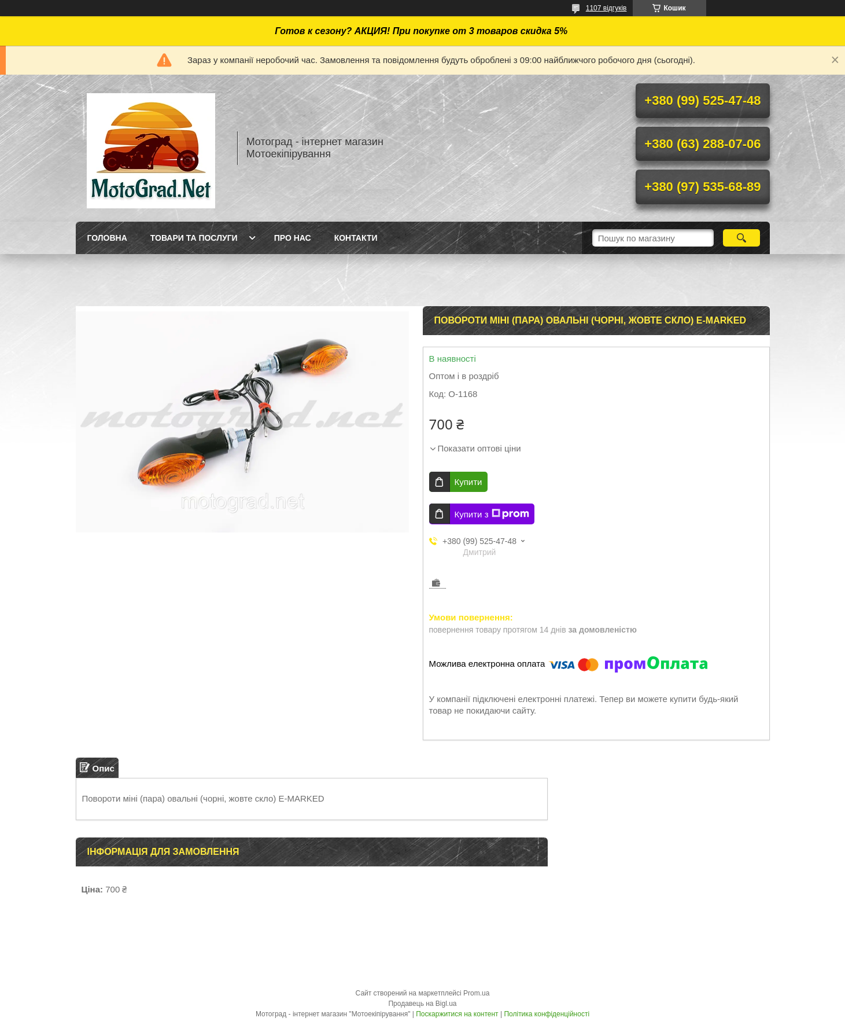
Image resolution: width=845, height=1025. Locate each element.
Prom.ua (476, 993)
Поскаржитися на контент (457, 1014)
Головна (107, 238)
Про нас (292, 238)
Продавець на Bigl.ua (422, 1004)
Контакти (356, 238)
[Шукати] (742, 238)
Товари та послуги (194, 238)
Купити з (492, 514)
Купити (468, 482)
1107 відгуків (606, 8)
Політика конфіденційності (546, 1014)
